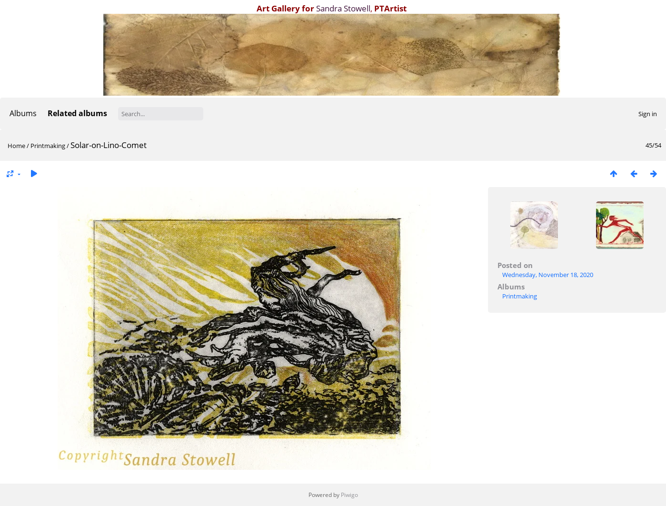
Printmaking (47, 145)
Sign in (647, 113)
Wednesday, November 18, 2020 (547, 274)
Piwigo (349, 495)
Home (16, 145)
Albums (23, 113)
